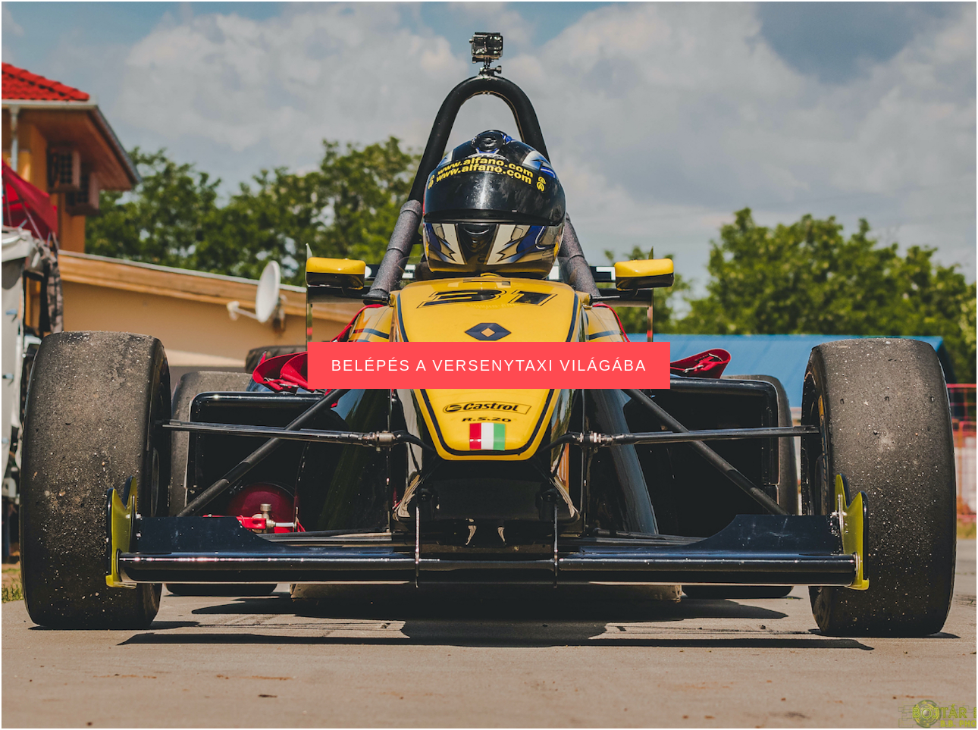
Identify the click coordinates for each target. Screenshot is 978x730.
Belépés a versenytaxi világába (489, 365)
